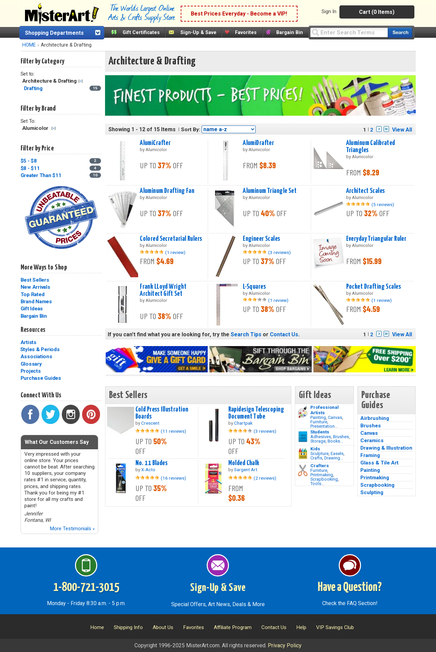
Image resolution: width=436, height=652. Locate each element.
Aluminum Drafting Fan (167, 191)
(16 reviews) (173, 478)
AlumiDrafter (258, 143)
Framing (370, 455)
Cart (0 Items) (376, 12)
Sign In (329, 11)
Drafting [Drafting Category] (34, 88)
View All (402, 129)
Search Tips (246, 334)
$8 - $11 (30, 168)
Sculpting (371, 492)
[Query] (349, 32)
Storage (318, 441)
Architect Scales (365, 191)
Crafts (316, 457)
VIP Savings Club (335, 627)
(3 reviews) (279, 252)
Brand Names (36, 302)
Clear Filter (80, 81)
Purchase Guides (41, 378)
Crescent (150, 423)
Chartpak (243, 423)
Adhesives (320, 436)
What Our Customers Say (57, 442)
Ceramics (372, 440)
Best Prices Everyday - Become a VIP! (239, 13)
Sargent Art (245, 469)
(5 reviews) (382, 204)
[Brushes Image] (303, 437)
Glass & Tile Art (379, 463)
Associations (36, 356)
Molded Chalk (243, 463)
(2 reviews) (265, 478)
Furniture (318, 421)
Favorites (246, 32)
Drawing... (333, 457)
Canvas (335, 417)
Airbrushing (374, 418)
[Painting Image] (303, 412)
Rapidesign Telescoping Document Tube (256, 413)
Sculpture (319, 453)
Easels (337, 453)
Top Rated (33, 294)
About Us (163, 627)
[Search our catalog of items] (400, 32)
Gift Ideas (32, 309)
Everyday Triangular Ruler (376, 238)
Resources (33, 330)
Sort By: (190, 129)
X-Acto (148, 469)
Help (301, 627)
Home (97, 627)
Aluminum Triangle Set (270, 191)
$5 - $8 (29, 161)
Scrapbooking (324, 479)
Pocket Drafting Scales (373, 286)
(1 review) (175, 252)
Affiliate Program (233, 627)
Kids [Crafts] (315, 448)
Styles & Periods (40, 349)
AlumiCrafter (155, 143)
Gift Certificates (141, 32)
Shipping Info (128, 627)
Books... (335, 441)
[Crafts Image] (303, 454)
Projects (31, 371)
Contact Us (284, 334)
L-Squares (254, 286)
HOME (29, 45)
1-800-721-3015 (86, 588)
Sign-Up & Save (198, 32)
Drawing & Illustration (386, 448)
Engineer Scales (261, 238)
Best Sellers (35, 280)
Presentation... (324, 426)
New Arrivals (35, 287)
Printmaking (321, 474)
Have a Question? (350, 588)
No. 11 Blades (151, 463)
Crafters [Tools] (319, 465)
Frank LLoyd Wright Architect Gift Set (163, 290)
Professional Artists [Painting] (324, 409)
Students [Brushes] (319, 431)
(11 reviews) (173, 431)
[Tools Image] (303, 470)
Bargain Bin (289, 32)
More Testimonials (72, 529)
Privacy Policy (285, 645)
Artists (28, 342)
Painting (318, 417)
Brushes (341, 436)
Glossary (31, 364)
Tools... (317, 483)
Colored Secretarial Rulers (171, 238)
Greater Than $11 (41, 175)
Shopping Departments (54, 33)
